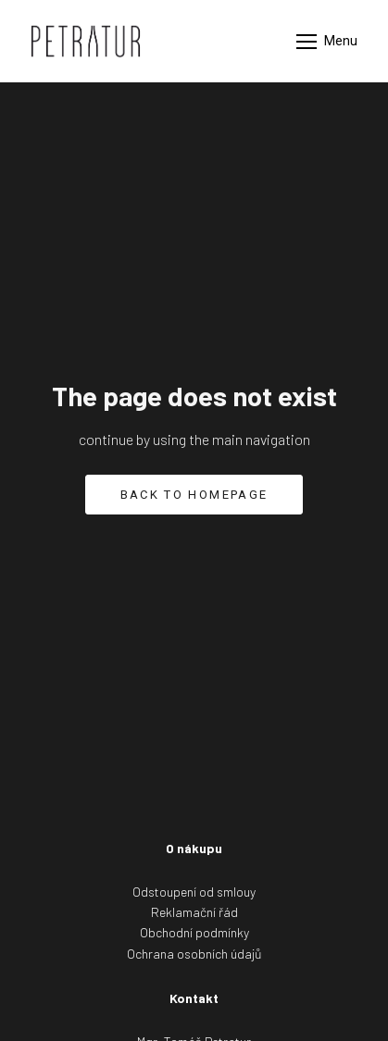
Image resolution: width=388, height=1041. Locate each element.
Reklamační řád (194, 912)
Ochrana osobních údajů (194, 953)
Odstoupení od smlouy (194, 891)
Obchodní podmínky (194, 932)
